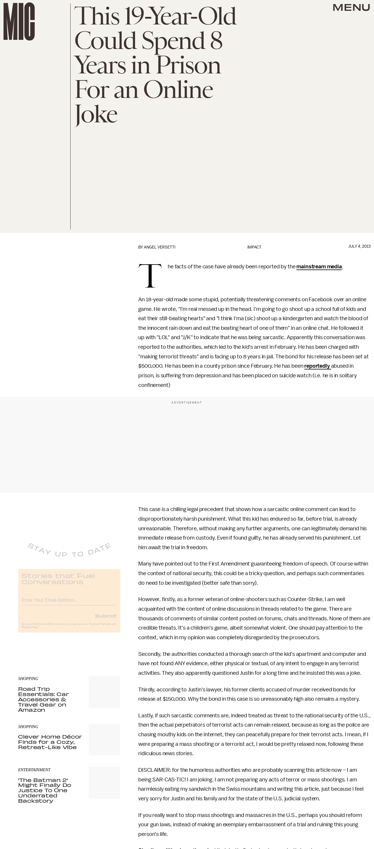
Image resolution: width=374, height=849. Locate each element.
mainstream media (319, 267)
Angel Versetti (159, 247)
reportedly (317, 366)
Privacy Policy (30, 631)
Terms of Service (100, 628)
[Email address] (69, 603)
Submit (106, 620)
